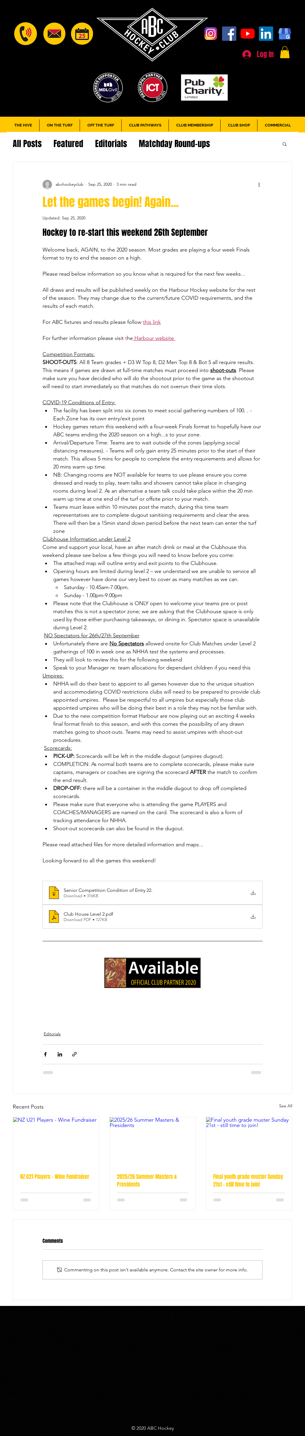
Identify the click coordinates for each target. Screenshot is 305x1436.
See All (285, 1106)
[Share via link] (74, 1054)
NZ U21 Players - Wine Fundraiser (54, 1177)
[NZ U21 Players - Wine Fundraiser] (56, 1141)
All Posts (27, 143)
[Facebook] (229, 33)
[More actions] (258, 184)
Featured (68, 143)
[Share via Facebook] (45, 1054)
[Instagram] (211, 33)
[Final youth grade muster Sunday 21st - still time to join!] (249, 1141)
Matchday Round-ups (174, 143)
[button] (285, 52)
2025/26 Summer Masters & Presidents (147, 1180)
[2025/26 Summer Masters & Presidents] (153, 1141)
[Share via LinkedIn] (60, 1054)
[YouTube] (247, 33)
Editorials (111, 143)
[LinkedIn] (266, 33)
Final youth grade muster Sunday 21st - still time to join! (248, 1180)
